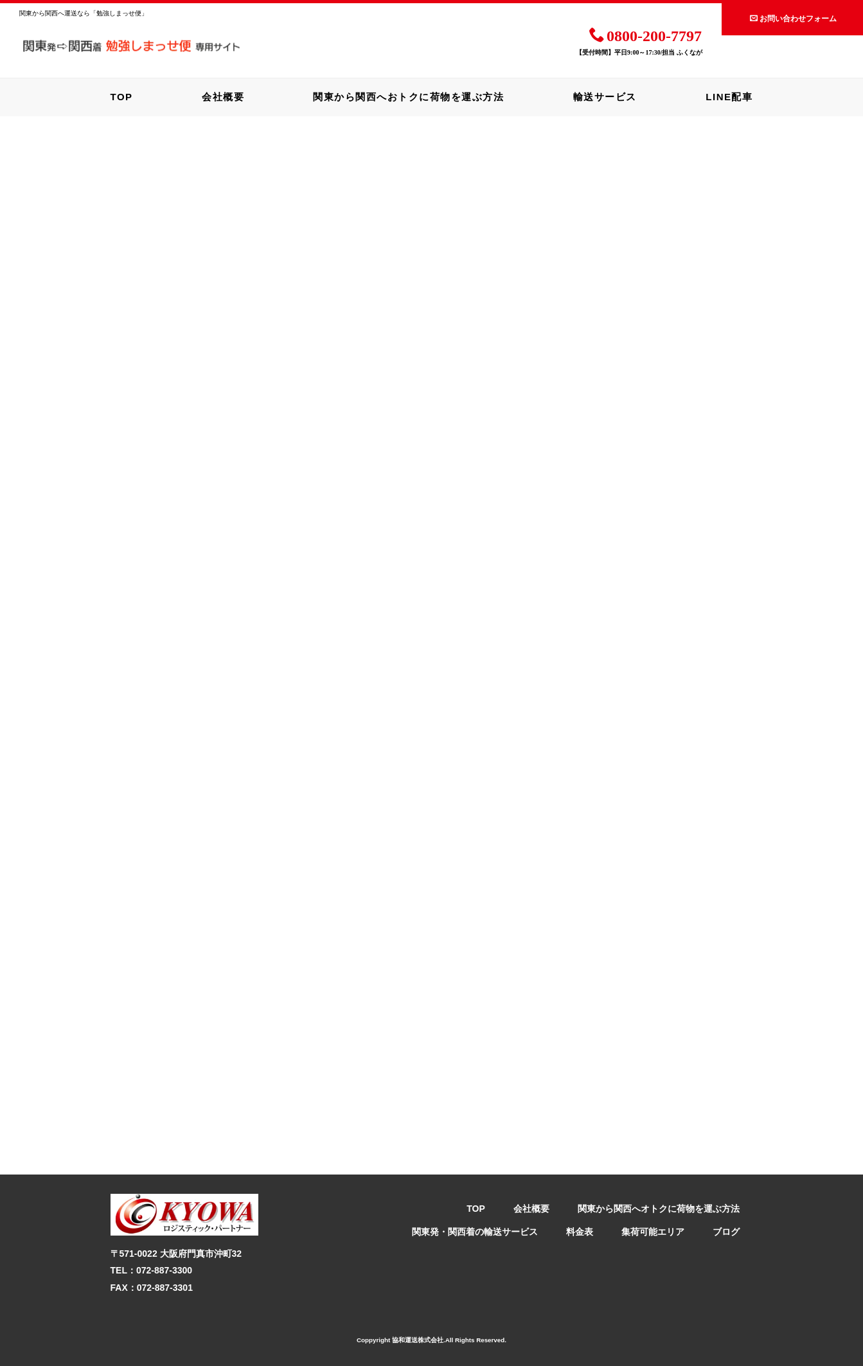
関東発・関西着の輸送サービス (475, 1232)
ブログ (726, 1232)
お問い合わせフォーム (793, 18)
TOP (122, 96)
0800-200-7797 (645, 35)
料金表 (579, 1232)
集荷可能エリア (652, 1232)
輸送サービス (605, 96)
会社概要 (223, 96)
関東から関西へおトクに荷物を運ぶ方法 (408, 96)
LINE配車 (729, 96)
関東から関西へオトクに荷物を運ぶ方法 (659, 1208)
